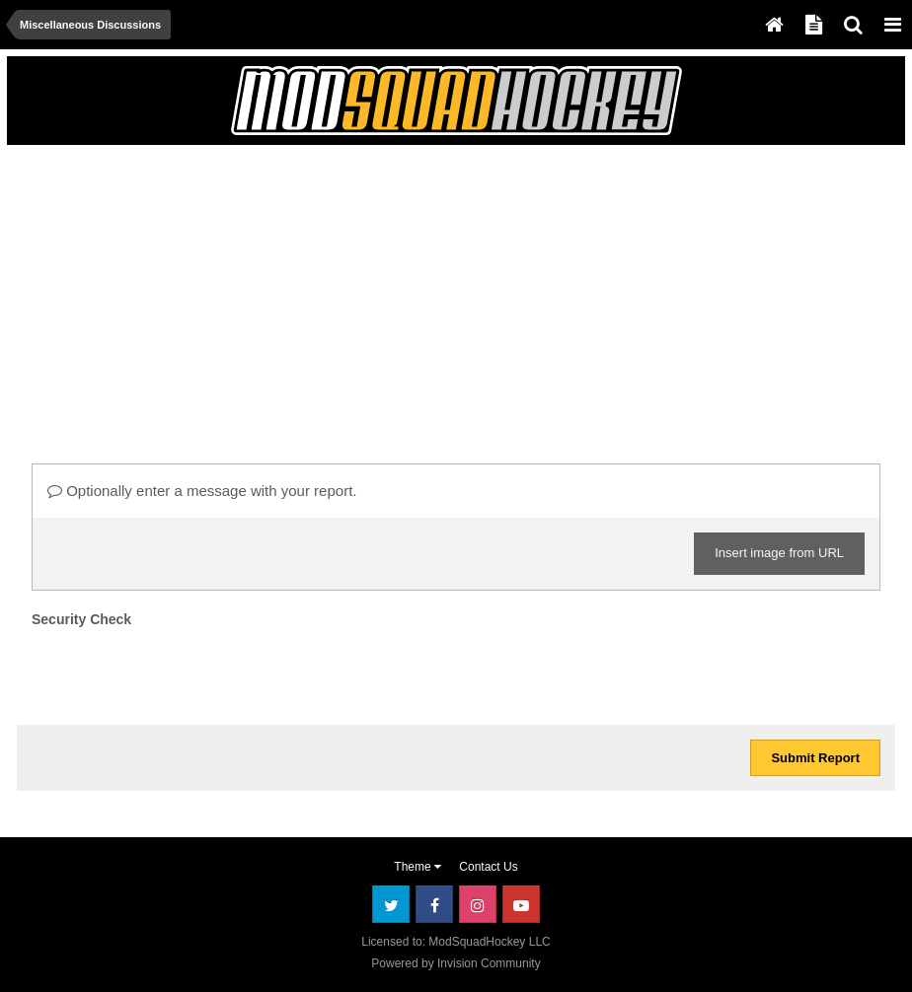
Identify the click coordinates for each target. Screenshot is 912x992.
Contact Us (488, 867)
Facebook (434, 904)
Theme (417, 867)
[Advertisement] (248, 293)
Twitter (391, 904)
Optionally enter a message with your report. (201, 490)
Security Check (81, 619)
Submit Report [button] (815, 757)
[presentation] (182, 671)
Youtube (521, 904)
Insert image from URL (779, 552)
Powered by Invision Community (455, 963)
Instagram (477, 904)
